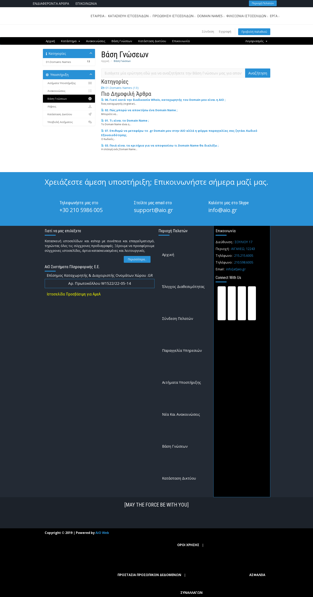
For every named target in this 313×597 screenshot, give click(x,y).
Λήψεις (69, 106)
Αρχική (50, 41)
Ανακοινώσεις (95, 41)
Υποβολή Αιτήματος (69, 122)
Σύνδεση (208, 31)
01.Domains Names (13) (120, 88)
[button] (263, 3)
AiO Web (102, 533)
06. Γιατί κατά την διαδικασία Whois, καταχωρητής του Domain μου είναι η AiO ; (163, 100)
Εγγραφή (225, 31)
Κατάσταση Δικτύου (152, 41)
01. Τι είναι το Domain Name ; (125, 120)
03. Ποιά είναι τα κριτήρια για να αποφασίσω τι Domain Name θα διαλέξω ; (160, 145)
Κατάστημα (70, 41)
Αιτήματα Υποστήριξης (69, 83)
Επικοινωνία (181, 41)
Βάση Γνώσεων (121, 41)
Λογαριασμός (256, 41)
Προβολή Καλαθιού (254, 32)
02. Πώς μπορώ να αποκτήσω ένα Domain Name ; (139, 110)
